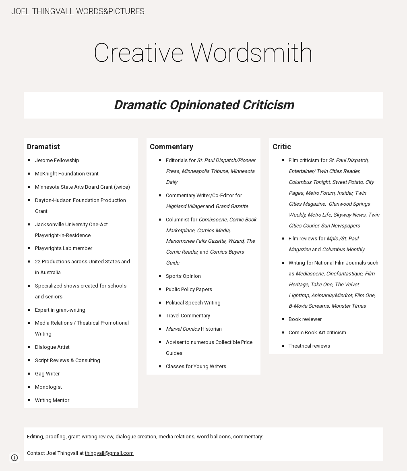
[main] (203, 53)
